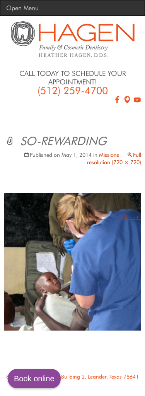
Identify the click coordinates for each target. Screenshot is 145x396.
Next (128, 217)
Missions (109, 155)
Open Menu (22, 8)
